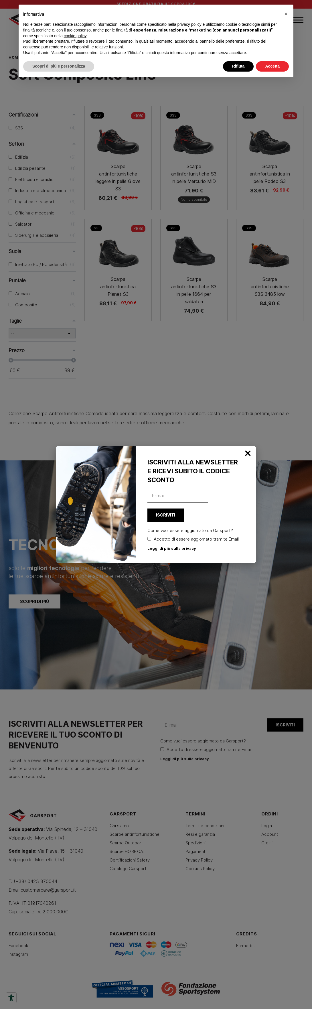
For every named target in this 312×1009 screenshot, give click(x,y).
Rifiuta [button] (238, 66)
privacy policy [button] (189, 24)
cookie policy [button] (75, 35)
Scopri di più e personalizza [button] (58, 66)
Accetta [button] (272, 66)
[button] (286, 13)
